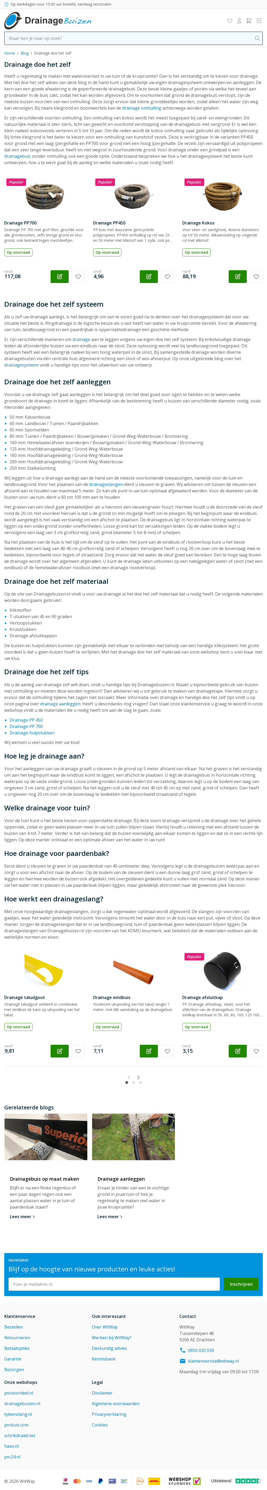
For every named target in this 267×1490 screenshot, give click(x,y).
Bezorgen (14, 1368)
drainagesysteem (21, 365)
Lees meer (20, 1215)
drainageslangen (106, 484)
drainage (81, 339)
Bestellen (13, 1325)
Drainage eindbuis (111, 997)
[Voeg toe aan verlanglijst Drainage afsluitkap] (256, 1051)
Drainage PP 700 (26, 726)
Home (9, 53)
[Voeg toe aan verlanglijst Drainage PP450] (167, 276)
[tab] (126, 1077)
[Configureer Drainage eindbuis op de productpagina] (149, 1051)
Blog (24, 53)
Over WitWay (105, 1325)
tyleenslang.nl (18, 1412)
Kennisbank (104, 1357)
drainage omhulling (141, 108)
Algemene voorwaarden (115, 1402)
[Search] (257, 38)
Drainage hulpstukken (32, 733)
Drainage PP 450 (26, 720)
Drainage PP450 (109, 223)
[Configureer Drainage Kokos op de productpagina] (238, 276)
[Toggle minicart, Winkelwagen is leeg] (249, 20)
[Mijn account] (239, 20)
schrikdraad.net (19, 1434)
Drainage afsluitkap (202, 997)
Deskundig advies (109, 1346)
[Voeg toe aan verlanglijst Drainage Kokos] (256, 276)
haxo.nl (11, 1444)
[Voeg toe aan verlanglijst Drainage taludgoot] (78, 1051)
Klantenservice (19, 1314)
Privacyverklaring (109, 1412)
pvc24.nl (12, 1455)
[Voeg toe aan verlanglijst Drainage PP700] (78, 276)
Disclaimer (102, 1391)
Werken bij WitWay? (112, 1336)
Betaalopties (17, 1346)
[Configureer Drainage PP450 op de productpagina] (149, 276)
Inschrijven (241, 1282)
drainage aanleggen (60, 704)
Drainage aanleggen (121, 1177)
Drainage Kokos (198, 223)
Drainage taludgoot (24, 997)
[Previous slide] (114, 1079)
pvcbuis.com (16, 1423)
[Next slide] (153, 1079)
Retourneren (17, 1336)
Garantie (13, 1357)
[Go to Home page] (47, 21)
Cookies (100, 1423)
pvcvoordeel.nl (18, 1391)
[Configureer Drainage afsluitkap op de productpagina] (238, 1051)
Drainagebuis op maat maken (44, 1177)
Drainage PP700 (20, 223)
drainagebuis (17, 156)
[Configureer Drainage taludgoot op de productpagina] (60, 1051)
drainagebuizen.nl (22, 1402)
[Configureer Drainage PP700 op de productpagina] (60, 276)
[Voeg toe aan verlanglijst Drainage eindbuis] (167, 1051)
